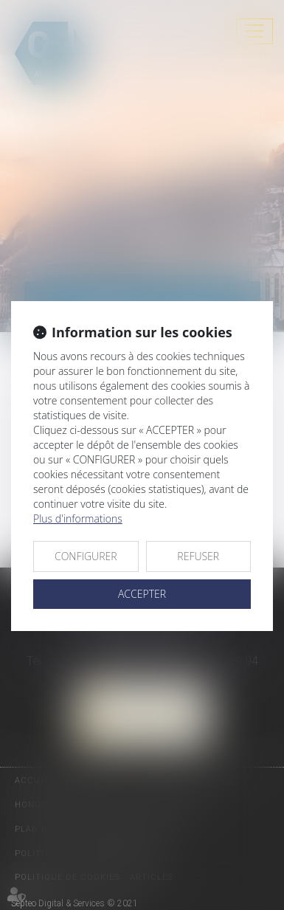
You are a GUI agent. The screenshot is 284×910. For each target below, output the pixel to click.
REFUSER (198, 556)
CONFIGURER (86, 556)
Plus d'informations (77, 518)
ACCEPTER (142, 594)
